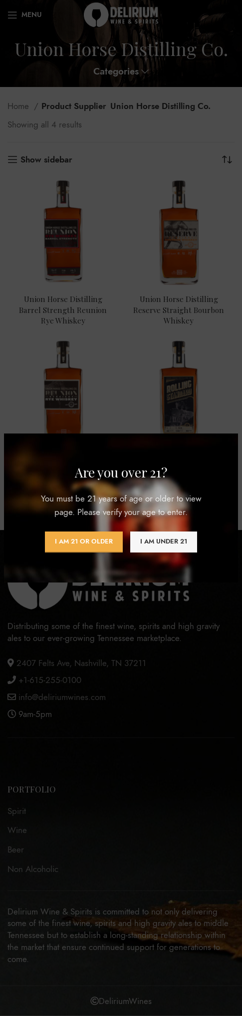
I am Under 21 (163, 541)
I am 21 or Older (84, 541)
